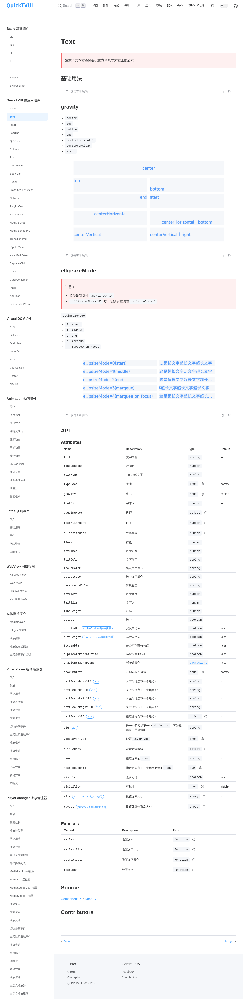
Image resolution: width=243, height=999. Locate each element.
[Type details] (202, 484)
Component (71, 899)
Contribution (129, 977)
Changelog (74, 977)
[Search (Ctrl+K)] (72, 5)
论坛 (212, 5)
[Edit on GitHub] (229, 91)
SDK (170, 5)
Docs (90, 899)
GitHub (71, 971)
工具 (148, 5)
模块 (127, 5)
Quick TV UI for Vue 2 (81, 983)
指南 (95, 5)
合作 (180, 5)
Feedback (128, 971)
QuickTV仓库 (196, 5)
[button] (148, 91)
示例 (137, 5)
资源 (159, 5)
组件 (106, 5)
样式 (116, 5)
